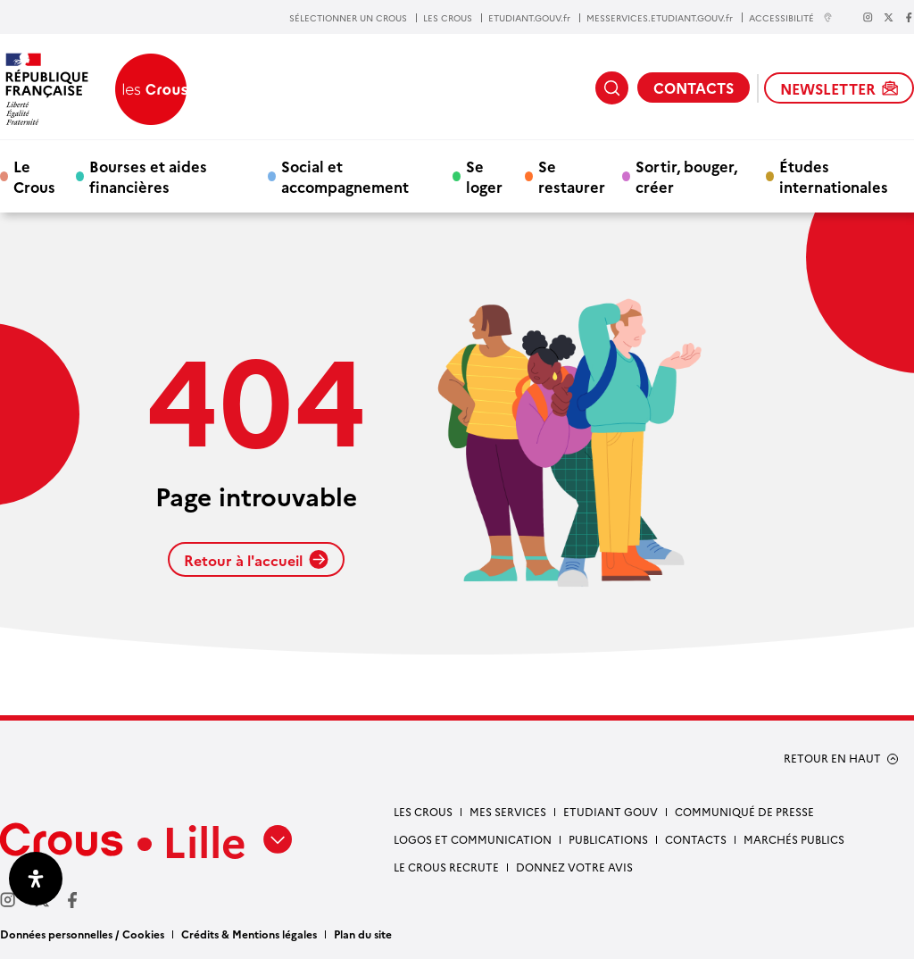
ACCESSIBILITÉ (791, 17)
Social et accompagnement (345, 175)
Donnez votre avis (574, 866)
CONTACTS (693, 87)
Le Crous (34, 175)
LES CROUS (447, 17)
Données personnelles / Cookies (82, 933)
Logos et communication (473, 838)
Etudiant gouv (610, 811)
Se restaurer (571, 175)
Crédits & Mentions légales (249, 933)
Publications (608, 838)
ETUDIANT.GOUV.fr (529, 17)
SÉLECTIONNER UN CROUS (348, 17)
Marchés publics (794, 838)
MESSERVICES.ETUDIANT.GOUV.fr (659, 17)
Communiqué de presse (744, 811)
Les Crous (423, 811)
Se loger (484, 175)
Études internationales (833, 175)
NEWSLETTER (839, 88)
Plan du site (363, 933)
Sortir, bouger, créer (686, 175)
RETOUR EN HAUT (832, 758)
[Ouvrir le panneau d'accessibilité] (35, 878)
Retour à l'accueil (256, 560)
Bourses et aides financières (148, 175)
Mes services (507, 811)
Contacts (696, 838)
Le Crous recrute (446, 866)
